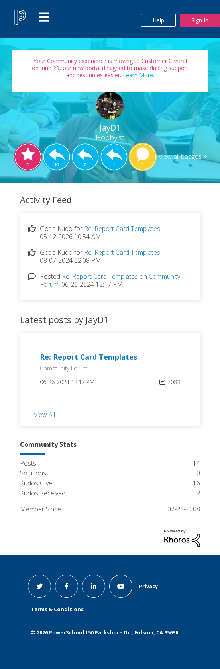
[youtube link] (120, 586)
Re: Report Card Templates (122, 228)
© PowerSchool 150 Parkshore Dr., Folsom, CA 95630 (104, 632)
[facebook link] (66, 586)
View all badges (180, 156)
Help (158, 20)
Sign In (199, 20)
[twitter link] (39, 586)
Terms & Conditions (57, 609)
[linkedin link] (93, 586)
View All (44, 414)
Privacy (148, 586)
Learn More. (137, 75)
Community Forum (64, 368)
